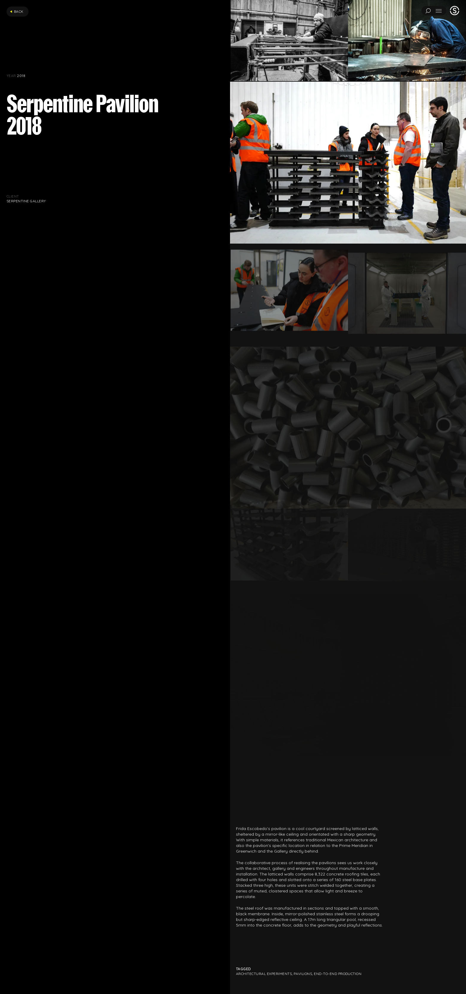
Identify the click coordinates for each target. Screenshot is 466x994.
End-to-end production (337, 973)
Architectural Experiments (264, 973)
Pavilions (303, 973)
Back (16, 11)
